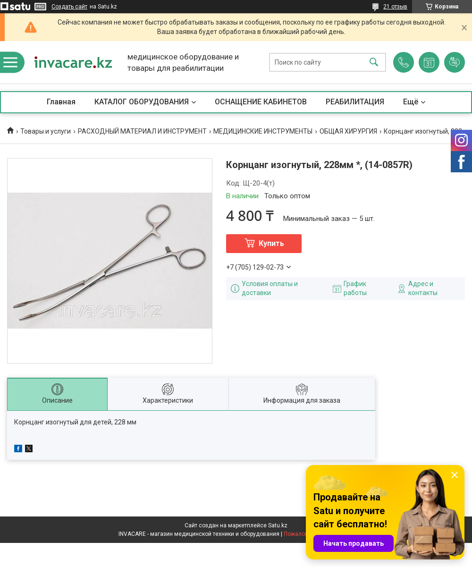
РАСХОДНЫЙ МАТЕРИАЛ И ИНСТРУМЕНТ (142, 131)
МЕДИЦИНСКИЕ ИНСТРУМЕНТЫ (262, 131)
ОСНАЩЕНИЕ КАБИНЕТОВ (261, 101)
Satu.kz (277, 525)
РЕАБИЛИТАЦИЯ (355, 101)
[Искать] (373, 62)
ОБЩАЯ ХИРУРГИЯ (348, 131)
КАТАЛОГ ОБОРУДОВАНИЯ (141, 101)
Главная (61, 101)
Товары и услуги (45, 131)
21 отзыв (395, 6)
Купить (271, 243)
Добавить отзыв (454, 62)
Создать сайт (69, 6)
